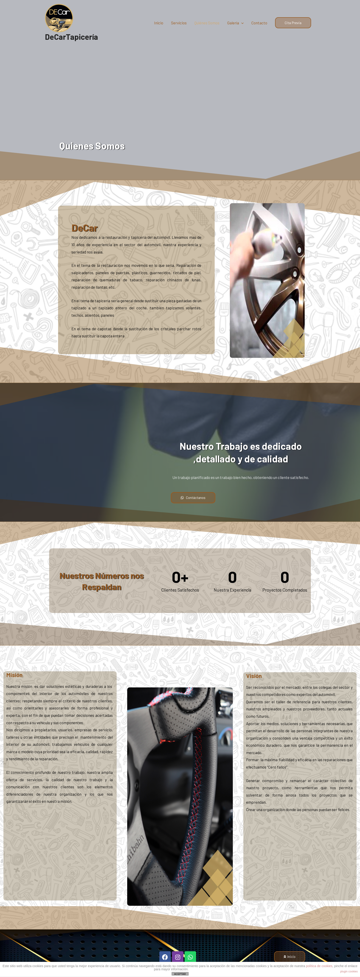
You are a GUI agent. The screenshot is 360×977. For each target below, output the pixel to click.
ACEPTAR (180, 974)
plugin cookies (349, 971)
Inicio (158, 25)
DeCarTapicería (72, 41)
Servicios (179, 25)
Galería (235, 25)
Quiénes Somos (206, 25)
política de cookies (319, 966)
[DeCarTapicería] (61, 19)
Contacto (259, 25)
